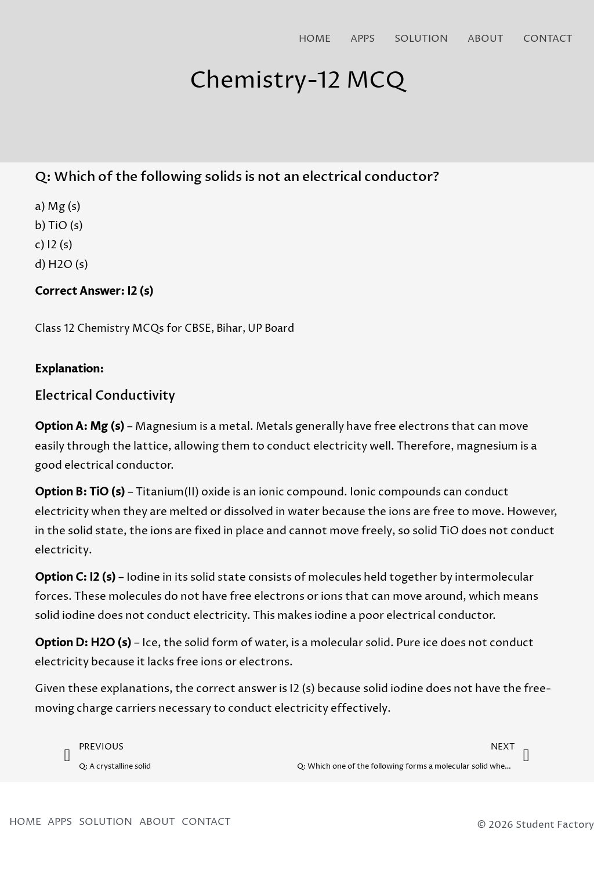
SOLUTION (421, 39)
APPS (362, 39)
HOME (315, 39)
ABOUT (486, 39)
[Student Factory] (33, 38)
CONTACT (548, 39)
